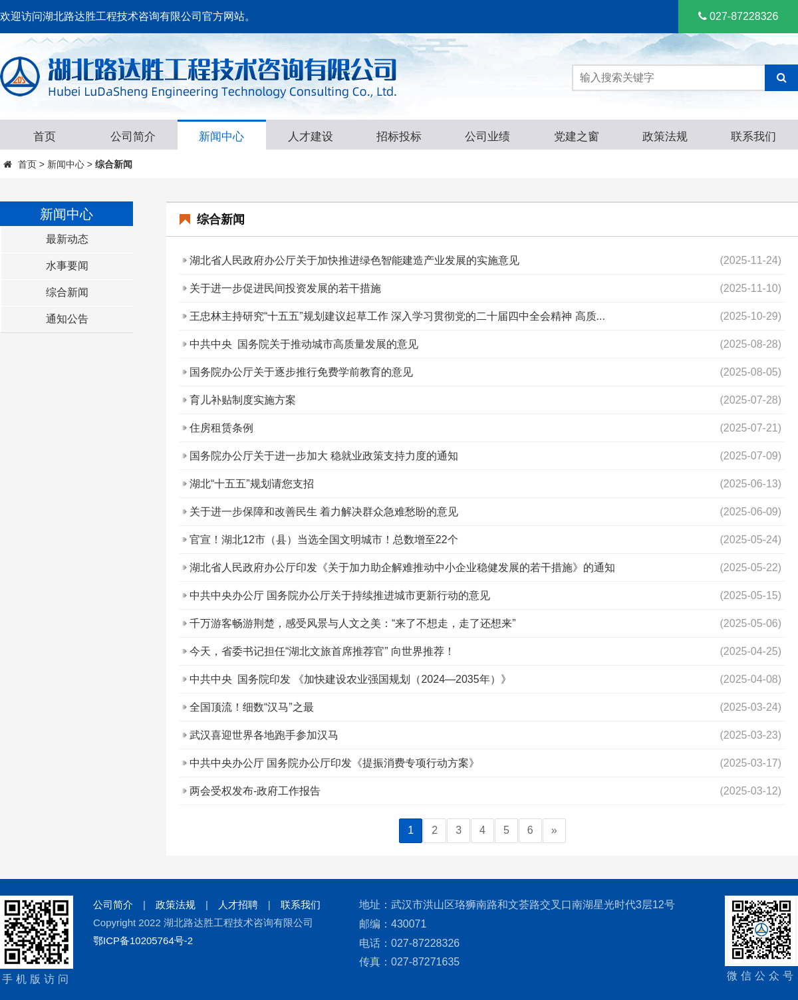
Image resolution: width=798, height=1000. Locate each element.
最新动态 (67, 239)
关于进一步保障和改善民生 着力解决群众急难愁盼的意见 (324, 511)
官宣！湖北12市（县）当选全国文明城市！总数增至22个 (324, 539)
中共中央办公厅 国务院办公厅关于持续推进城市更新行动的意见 (340, 595)
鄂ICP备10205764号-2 (143, 940)
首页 (27, 164)
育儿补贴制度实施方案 (243, 400)
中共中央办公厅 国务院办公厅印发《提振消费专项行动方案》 (334, 763)
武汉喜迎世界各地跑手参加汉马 (264, 735)
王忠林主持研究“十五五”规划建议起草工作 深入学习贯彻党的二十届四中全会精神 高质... (397, 316)
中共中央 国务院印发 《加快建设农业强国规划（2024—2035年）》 (350, 679)
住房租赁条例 (221, 428)
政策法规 (176, 904)
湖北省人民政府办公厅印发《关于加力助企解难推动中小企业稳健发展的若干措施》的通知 (402, 567)
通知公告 (67, 318)
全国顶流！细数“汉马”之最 (252, 707)
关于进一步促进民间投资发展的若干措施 (285, 288)
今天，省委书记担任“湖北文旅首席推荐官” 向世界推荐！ (322, 651)
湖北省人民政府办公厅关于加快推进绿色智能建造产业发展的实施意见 (354, 260)
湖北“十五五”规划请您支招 (252, 483)
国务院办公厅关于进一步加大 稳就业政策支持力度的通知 (324, 455)
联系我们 (301, 904)
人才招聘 (238, 904)
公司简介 (113, 904)
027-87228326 (738, 16)
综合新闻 (113, 164)
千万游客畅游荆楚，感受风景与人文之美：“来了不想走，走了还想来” (353, 623)
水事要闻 (67, 265)
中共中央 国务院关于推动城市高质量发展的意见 (304, 344)
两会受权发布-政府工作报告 (255, 791)
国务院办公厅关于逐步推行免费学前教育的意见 (301, 372)
